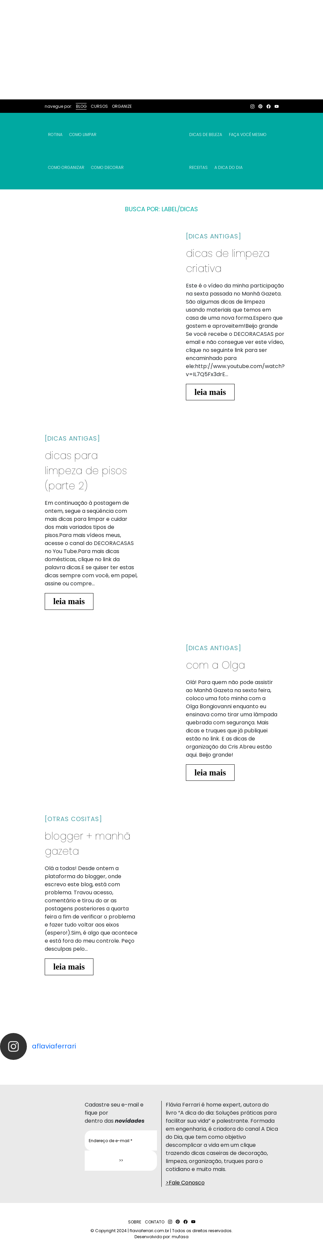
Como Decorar (107, 167)
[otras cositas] (73, 819)
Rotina (55, 134)
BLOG (81, 106)
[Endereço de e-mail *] (121, 1140)
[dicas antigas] (213, 236)
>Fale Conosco (185, 1182)
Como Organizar (66, 167)
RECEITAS (198, 167)
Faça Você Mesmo (248, 134)
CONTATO (154, 1222)
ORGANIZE (122, 106)
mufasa (180, 1237)
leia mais (210, 392)
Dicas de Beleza (205, 134)
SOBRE (134, 1222)
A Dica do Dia (228, 167)
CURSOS (99, 106)
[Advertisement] (161, 50)
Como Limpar (82, 134)
